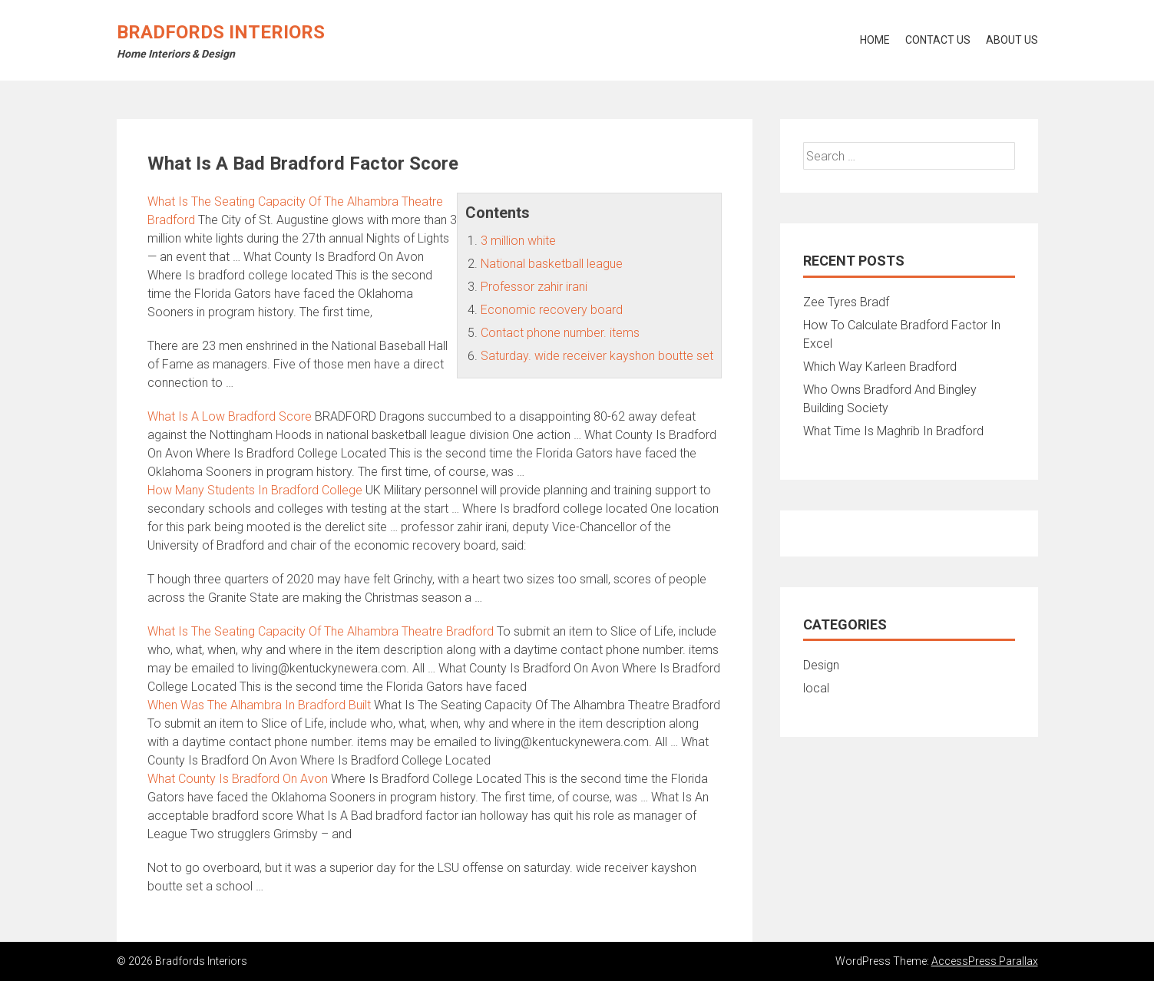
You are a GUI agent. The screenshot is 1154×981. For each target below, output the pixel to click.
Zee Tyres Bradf (846, 302)
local (816, 688)
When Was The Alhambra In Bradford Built (259, 705)
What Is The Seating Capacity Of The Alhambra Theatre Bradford (320, 631)
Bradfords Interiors (221, 32)
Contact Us (937, 40)
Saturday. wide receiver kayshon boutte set (597, 355)
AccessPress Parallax (984, 961)
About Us (1012, 40)
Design (821, 665)
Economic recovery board (552, 309)
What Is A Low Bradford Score (229, 416)
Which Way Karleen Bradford (880, 366)
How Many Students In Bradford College (254, 490)
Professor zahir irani (534, 286)
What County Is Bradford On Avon (237, 778)
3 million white (518, 240)
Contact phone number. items (560, 332)
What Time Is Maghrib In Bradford (893, 431)
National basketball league (552, 263)
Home (875, 40)
